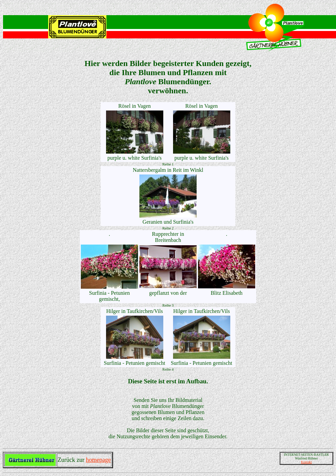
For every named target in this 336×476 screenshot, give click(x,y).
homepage (98, 459)
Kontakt (306, 462)
